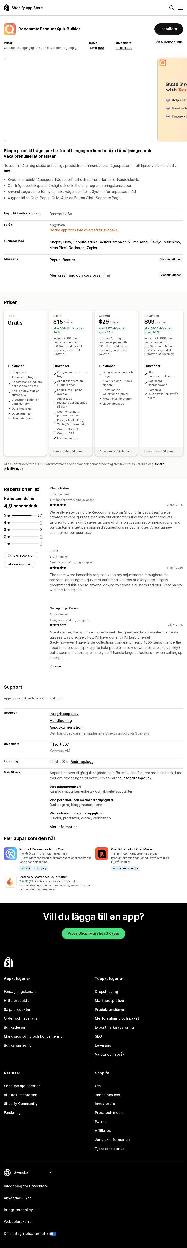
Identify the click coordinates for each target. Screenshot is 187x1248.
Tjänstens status (110, 1149)
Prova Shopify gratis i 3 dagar (93, 933)
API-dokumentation (20, 1095)
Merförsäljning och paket (117, 1018)
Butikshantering (18, 1045)
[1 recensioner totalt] (41, 522)
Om (98, 1086)
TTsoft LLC (124, 48)
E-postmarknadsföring (114, 1027)
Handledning (61, 720)
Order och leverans (20, 1018)
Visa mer (56, 666)
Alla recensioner (19, 564)
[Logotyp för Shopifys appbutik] (23, 7)
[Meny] (180, 7)
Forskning (12, 1113)
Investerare (105, 1104)
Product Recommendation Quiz (42, 849)
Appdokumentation (66, 727)
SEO (98, 1036)
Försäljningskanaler (21, 991)
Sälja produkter (17, 1009)
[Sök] (171, 7)
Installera (168, 29)
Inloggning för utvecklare (26, 1186)
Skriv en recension (21, 555)
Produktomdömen (110, 1009)
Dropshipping (106, 991)
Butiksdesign (15, 1027)
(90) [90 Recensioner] (101, 48)
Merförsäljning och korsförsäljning (80, 275)
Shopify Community (20, 1104)
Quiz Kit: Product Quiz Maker (131, 849)
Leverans (103, 1045)
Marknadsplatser (110, 1000)
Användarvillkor (17, 1198)
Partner (101, 1122)
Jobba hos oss (107, 1095)
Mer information (64, 827)
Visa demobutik (168, 42)
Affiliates (103, 1131)
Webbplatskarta (18, 1222)
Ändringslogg (82, 762)
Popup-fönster (62, 260)
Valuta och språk (109, 1054)
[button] (48, 859)
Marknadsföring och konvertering (33, 1036)
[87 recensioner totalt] (39, 515)
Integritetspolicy (64, 714)
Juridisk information (112, 1140)
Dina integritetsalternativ (26, 1233)
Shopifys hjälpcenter (22, 1086)
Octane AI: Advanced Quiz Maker (43, 877)
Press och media (109, 1113)
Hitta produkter (17, 1000)
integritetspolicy (136, 778)
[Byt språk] (32, 1172)
